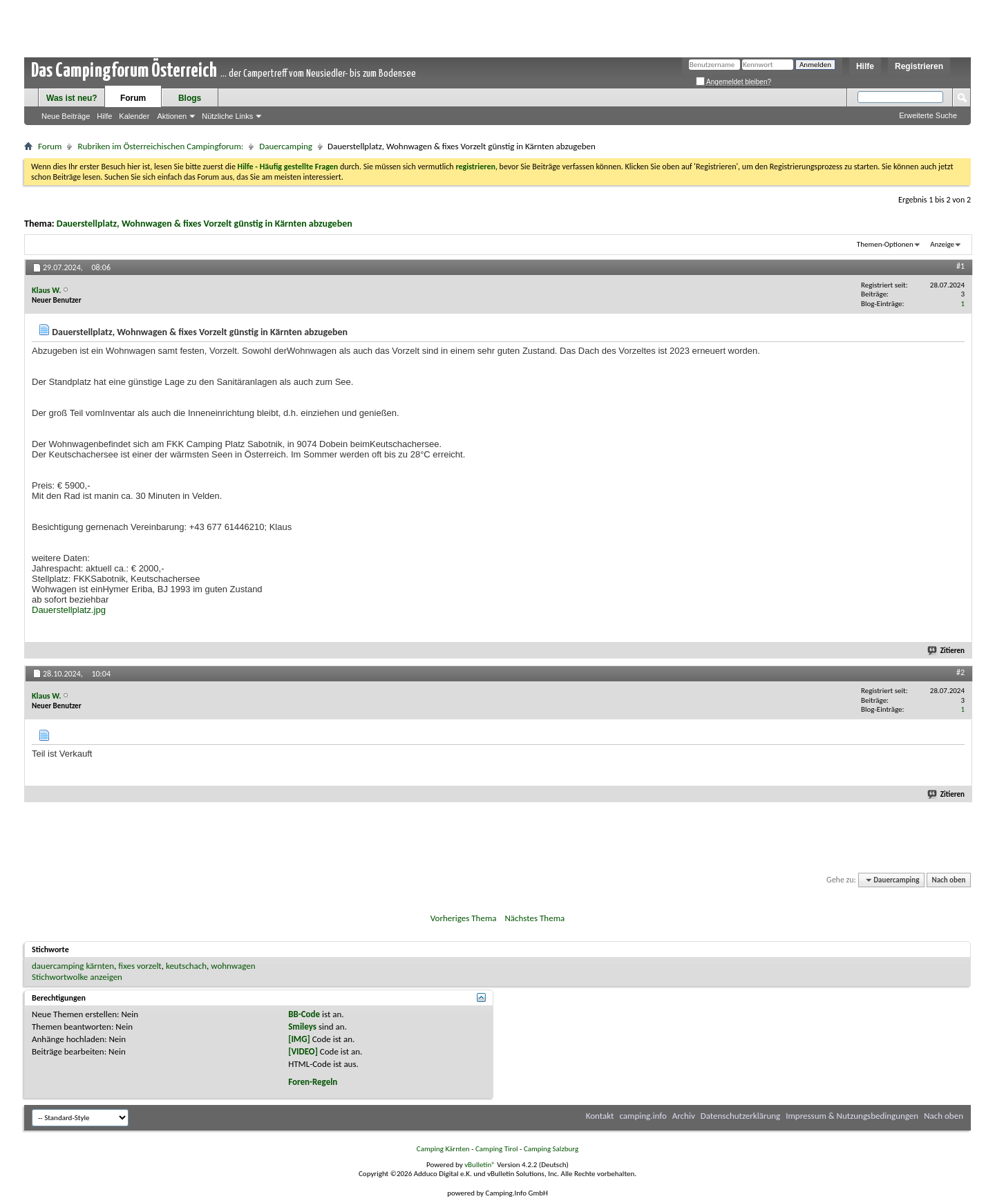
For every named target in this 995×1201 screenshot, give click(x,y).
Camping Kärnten (443, 1148)
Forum (133, 98)
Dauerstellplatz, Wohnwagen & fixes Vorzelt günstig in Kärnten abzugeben (204, 223)
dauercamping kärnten (73, 966)
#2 (960, 672)
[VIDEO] (303, 1051)
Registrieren (919, 66)
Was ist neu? (71, 98)
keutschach (186, 966)
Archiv (683, 1115)
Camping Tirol (496, 1148)
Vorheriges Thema (463, 918)
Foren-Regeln (312, 1082)
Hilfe (865, 66)
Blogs (189, 98)
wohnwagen (233, 966)
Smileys (302, 1026)
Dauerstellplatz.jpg (69, 610)
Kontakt (600, 1115)
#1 (960, 266)
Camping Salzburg (551, 1148)
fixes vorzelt (139, 966)
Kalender (134, 116)
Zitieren (947, 650)
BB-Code (304, 1014)
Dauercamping (285, 146)
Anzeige (942, 244)
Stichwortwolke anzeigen (77, 977)
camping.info (642, 1115)
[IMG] (299, 1039)
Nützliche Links (227, 116)
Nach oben (948, 880)
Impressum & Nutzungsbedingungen (852, 1115)
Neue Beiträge (65, 116)
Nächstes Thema (534, 918)
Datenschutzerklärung (741, 1115)
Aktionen (172, 116)
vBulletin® (479, 1164)
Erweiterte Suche (928, 115)
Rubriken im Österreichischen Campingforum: (160, 146)
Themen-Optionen (885, 244)
